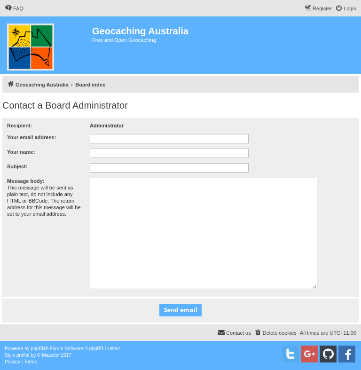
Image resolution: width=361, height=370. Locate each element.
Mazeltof (51, 355)
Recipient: (19, 125)
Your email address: (31, 137)
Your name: (21, 152)
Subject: (17, 166)
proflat (23, 355)
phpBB (38, 348)
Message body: (25, 181)
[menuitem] (14, 8)
